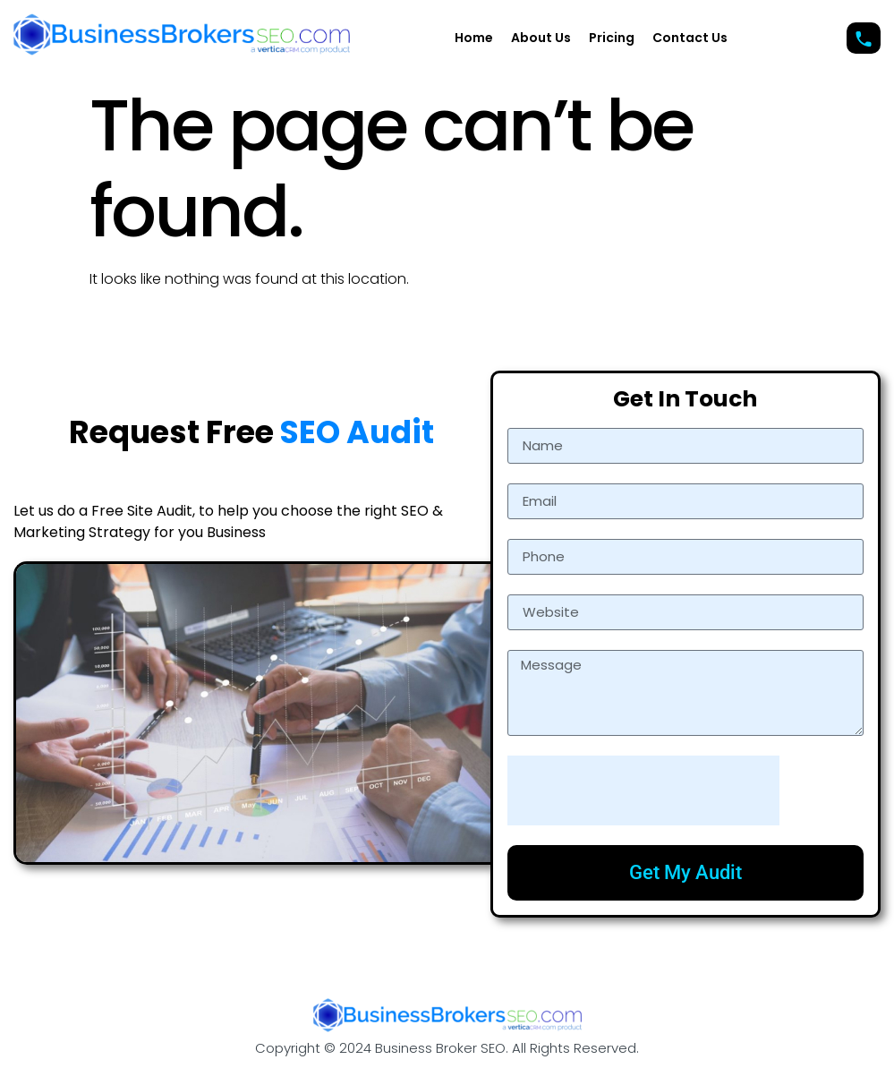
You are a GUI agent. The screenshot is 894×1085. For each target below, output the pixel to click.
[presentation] (643, 790)
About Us (541, 38)
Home (474, 38)
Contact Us (690, 38)
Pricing (611, 38)
